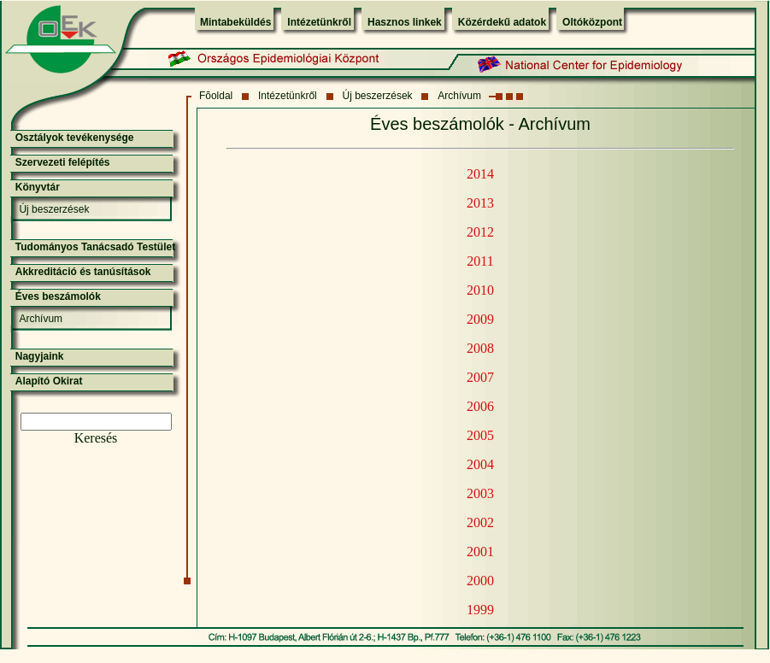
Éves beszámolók (58, 296)
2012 (480, 232)
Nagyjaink (39, 356)
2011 (480, 261)
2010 (480, 290)
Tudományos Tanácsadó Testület (95, 247)
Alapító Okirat (49, 381)
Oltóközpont (592, 22)
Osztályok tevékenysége (74, 138)
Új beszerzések (378, 96)
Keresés (96, 438)
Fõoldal (215, 96)
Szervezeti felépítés (62, 162)
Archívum (459, 96)
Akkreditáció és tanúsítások (83, 272)
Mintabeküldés (235, 22)
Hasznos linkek (404, 22)
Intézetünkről (319, 22)
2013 (480, 203)
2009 (480, 319)
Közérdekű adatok (502, 22)
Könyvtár (37, 187)
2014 (480, 174)
